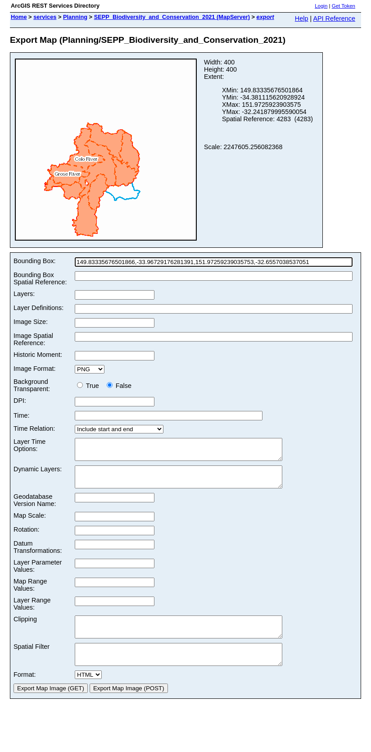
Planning (75, 17)
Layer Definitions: (38, 307)
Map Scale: (30, 523)
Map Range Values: (30, 593)
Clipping (25, 627)
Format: (25, 690)
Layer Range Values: (32, 612)
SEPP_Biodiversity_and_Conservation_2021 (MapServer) (172, 17)
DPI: (20, 400)
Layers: (24, 293)
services (44, 17)
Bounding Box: (35, 260)
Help (301, 18)
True (90, 385)
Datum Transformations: (38, 555)
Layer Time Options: (29, 445)
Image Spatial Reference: (33, 339)
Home (19, 17)
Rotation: (27, 537)
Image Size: (31, 321)
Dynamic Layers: (38, 473)
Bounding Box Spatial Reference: (40, 278)
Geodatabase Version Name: (35, 508)
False (119, 385)
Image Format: (35, 368)
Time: (21, 415)
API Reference (334, 18)
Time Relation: (34, 428)
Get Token (343, 6)
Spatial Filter (32, 658)
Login (321, 6)
